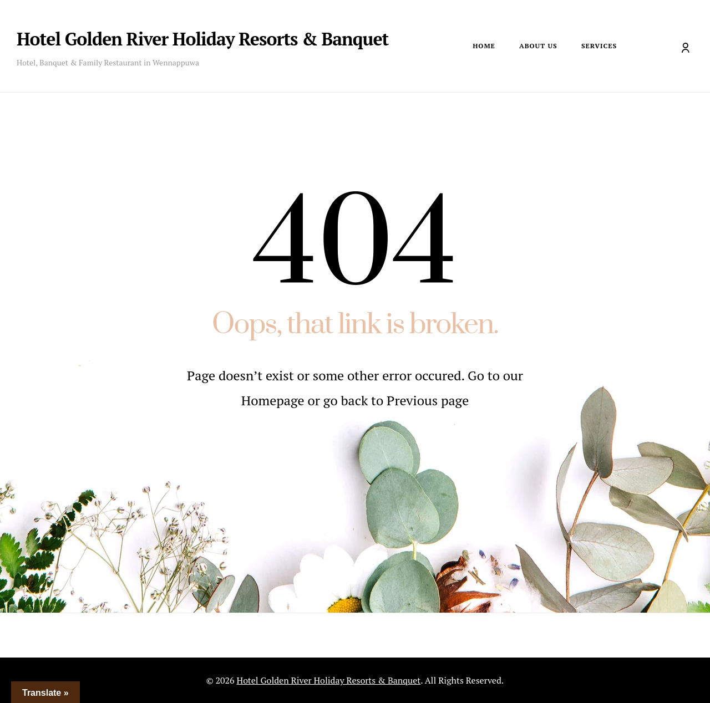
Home (484, 46)
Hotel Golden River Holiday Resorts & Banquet (202, 38)
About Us (538, 46)
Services (599, 46)
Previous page (428, 400)
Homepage (274, 400)
